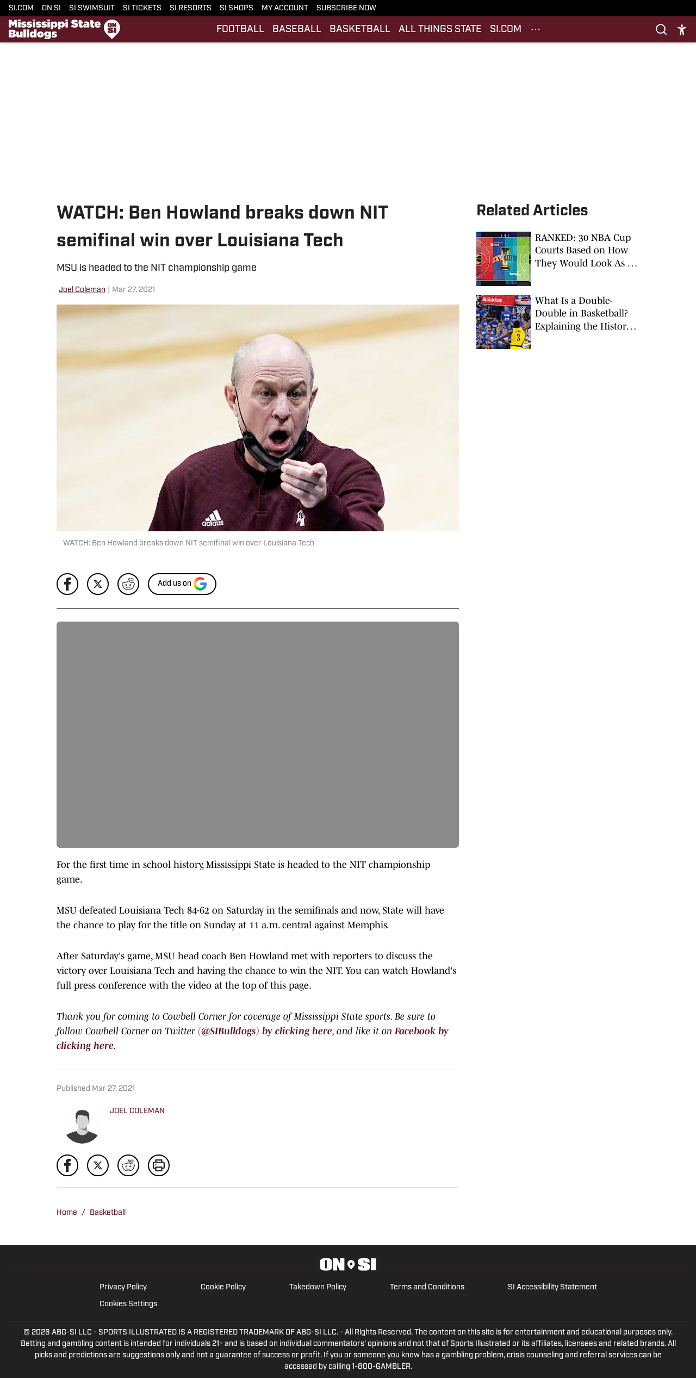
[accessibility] (681, 29)
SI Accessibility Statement (552, 1287)
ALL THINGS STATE (440, 29)
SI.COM (21, 8)
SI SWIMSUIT (92, 8)
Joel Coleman (82, 290)
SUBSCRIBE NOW (346, 8)
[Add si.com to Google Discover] (182, 584)
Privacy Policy (123, 1287)
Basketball (108, 1213)
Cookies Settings (128, 1304)
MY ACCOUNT (285, 8)
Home (67, 1213)
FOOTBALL (240, 29)
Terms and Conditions (427, 1287)
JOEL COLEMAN (137, 1111)
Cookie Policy (223, 1287)
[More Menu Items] (536, 29)
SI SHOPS (236, 8)
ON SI (51, 8)
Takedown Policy (317, 1287)
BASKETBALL (360, 29)
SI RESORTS (191, 8)
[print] (159, 1165)
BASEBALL (296, 29)
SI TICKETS (142, 8)
